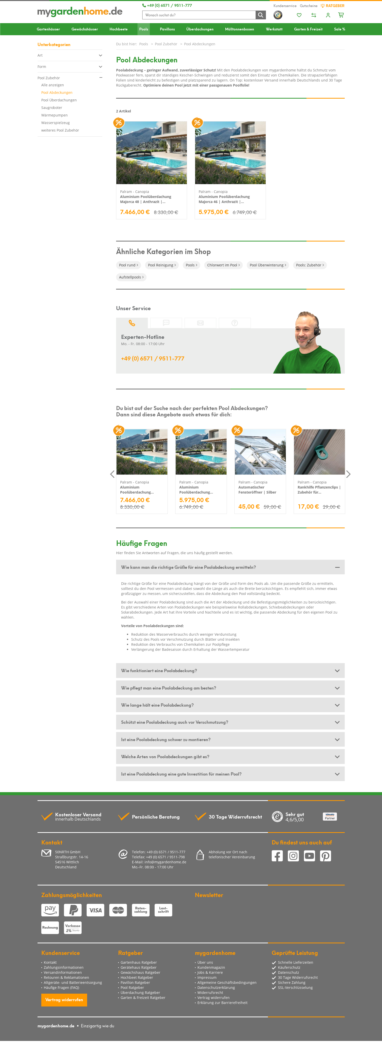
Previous (112, 474)
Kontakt (50, 962)
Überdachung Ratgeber (140, 992)
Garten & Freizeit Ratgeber (143, 997)
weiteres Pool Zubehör (60, 130)
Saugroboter (51, 107)
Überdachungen (200, 29)
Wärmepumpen (54, 115)
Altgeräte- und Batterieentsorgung (73, 982)
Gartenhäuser (48, 29)
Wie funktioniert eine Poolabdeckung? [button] (159, 670)
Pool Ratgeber (132, 987)
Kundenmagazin (211, 967)
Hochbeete (119, 29)
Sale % (339, 29)
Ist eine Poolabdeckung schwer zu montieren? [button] (166, 739)
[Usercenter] (328, 16)
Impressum (207, 977)
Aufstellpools (130, 277)
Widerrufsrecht (210, 992)
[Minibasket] (341, 14)
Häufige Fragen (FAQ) (61, 987)
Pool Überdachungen (59, 100)
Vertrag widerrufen (64, 999)
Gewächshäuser (85, 29)
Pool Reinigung (160, 265)
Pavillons (167, 29)
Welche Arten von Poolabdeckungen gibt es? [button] (165, 756)
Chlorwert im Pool (222, 265)
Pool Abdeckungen (57, 92)
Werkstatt (274, 29)
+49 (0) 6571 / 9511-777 (167, 5)
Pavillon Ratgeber (135, 982)
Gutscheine (309, 5)
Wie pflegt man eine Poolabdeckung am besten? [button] (168, 687)
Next (348, 474)
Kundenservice (285, 5)
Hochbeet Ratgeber (137, 977)
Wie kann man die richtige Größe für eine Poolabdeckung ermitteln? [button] (188, 566)
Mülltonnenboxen (239, 29)
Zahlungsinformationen (64, 967)
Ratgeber (332, 5)
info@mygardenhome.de (165, 862)
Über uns (205, 962)
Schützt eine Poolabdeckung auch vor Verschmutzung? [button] (174, 721)
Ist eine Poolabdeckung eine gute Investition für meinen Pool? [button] (181, 773)
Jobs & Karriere (210, 972)
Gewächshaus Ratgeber (140, 972)
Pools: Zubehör (308, 265)
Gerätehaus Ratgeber (139, 967)
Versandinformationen (63, 972)
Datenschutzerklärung (216, 987)
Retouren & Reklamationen (66, 977)
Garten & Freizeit (308, 29)
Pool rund (127, 265)
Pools (143, 29)
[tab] (230, 567)
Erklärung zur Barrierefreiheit (222, 1002)
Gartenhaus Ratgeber (139, 962)
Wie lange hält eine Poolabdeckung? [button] (157, 704)
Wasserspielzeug (55, 122)
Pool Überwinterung (267, 265)
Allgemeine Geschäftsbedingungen (227, 982)
